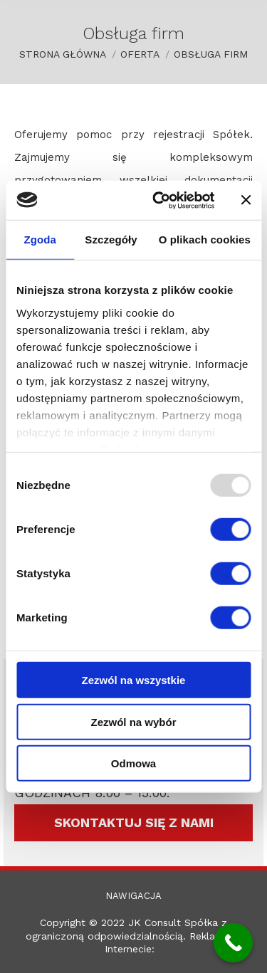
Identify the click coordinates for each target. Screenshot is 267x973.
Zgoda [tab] (39, 239)
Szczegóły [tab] (111, 239)
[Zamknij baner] (246, 200)
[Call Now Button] (233, 942)
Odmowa (133, 763)
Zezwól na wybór (133, 721)
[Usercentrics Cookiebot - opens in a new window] (159, 200)
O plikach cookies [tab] (205, 239)
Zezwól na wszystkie (134, 680)
